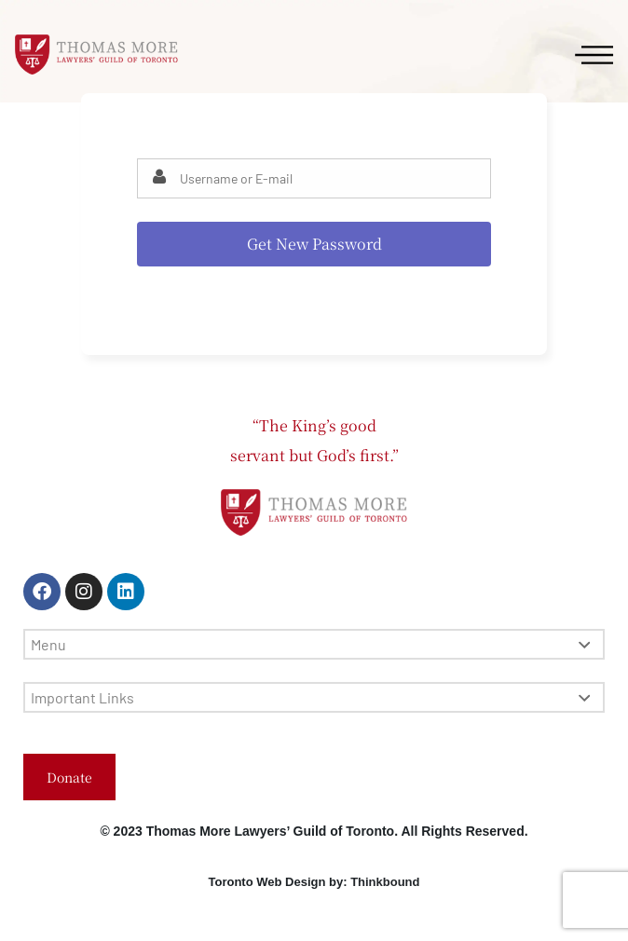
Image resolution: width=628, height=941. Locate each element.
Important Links (310, 697)
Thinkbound (384, 882)
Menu (310, 644)
